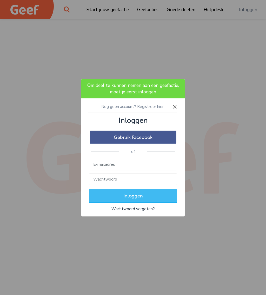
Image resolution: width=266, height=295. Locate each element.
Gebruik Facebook (133, 137)
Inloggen (133, 196)
